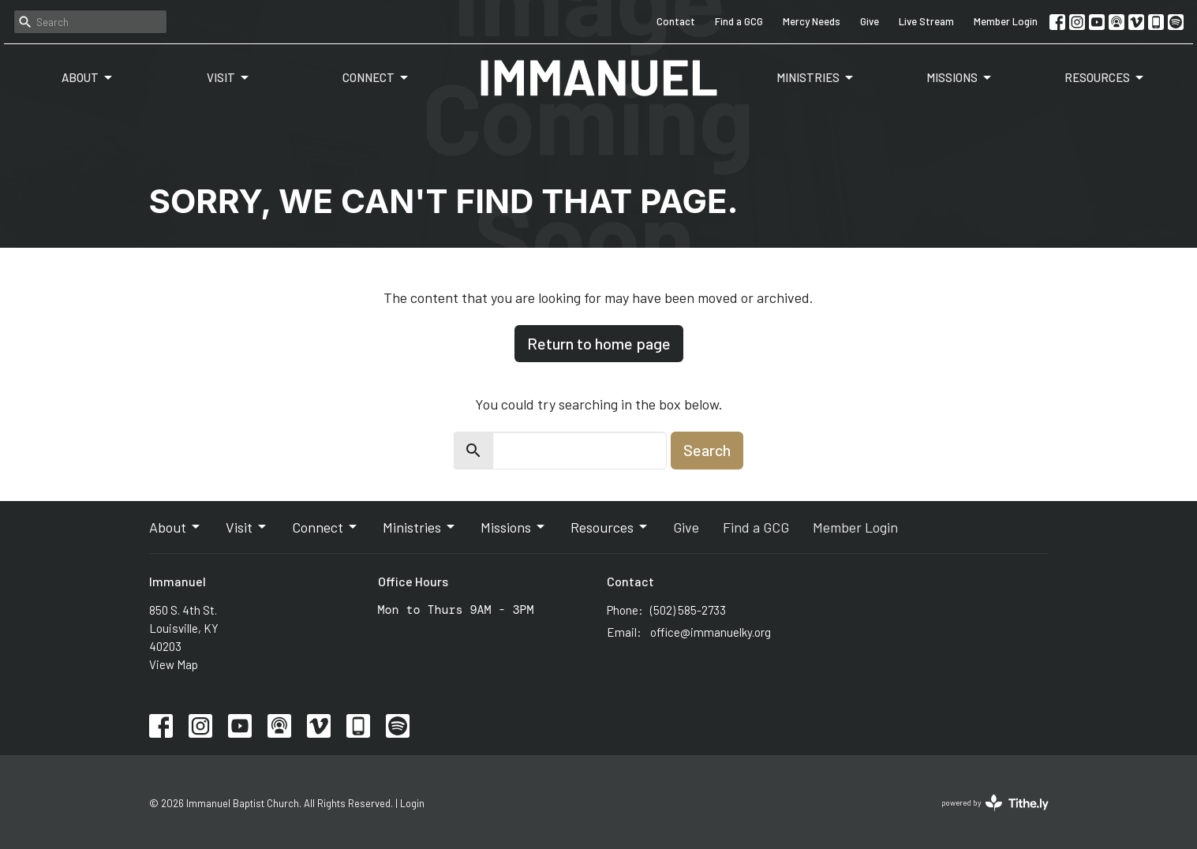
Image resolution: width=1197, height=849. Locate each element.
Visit (229, 78)
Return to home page (599, 343)
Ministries (815, 78)
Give (869, 21)
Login (412, 803)
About (88, 78)
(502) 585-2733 (688, 610)
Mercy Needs (811, 21)
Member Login (1006, 21)
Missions (959, 78)
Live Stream (926, 21)
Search (707, 449)
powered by (995, 803)
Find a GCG (739, 21)
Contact (675, 21)
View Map (173, 664)
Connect (376, 78)
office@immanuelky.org (710, 632)
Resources (1105, 78)
